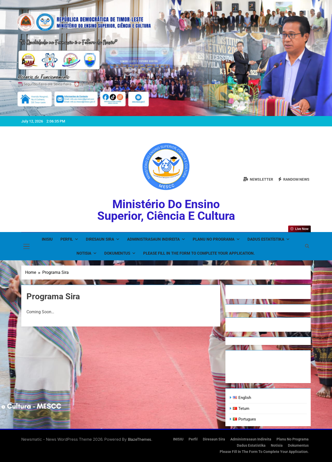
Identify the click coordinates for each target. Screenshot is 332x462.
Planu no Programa (213, 239)
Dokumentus (117, 253)
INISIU (47, 239)
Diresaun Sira (100, 239)
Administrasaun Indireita (153, 239)
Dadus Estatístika (265, 239)
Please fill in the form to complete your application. (199, 253)
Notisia (84, 253)
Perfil (66, 239)
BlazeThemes (139, 439)
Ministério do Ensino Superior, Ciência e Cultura (166, 210)
